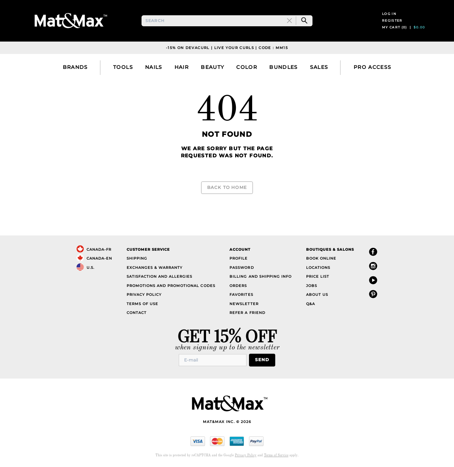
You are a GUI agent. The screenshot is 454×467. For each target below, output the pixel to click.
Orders (238, 285)
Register (392, 24)
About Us (317, 294)
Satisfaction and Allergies (160, 276)
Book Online (321, 258)
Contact (136, 312)
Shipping (137, 258)
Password (241, 267)
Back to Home (227, 191)
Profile (238, 258)
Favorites (241, 294)
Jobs (311, 285)
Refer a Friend (247, 312)
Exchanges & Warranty (154, 267)
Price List (317, 276)
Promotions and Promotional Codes (171, 285)
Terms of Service (276, 454)
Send (264, 359)
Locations (318, 267)
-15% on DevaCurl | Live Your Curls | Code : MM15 (227, 54)
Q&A (310, 303)
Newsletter (243, 303)
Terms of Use (142, 303)
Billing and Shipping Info (260, 276)
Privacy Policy (144, 294)
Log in (389, 17)
